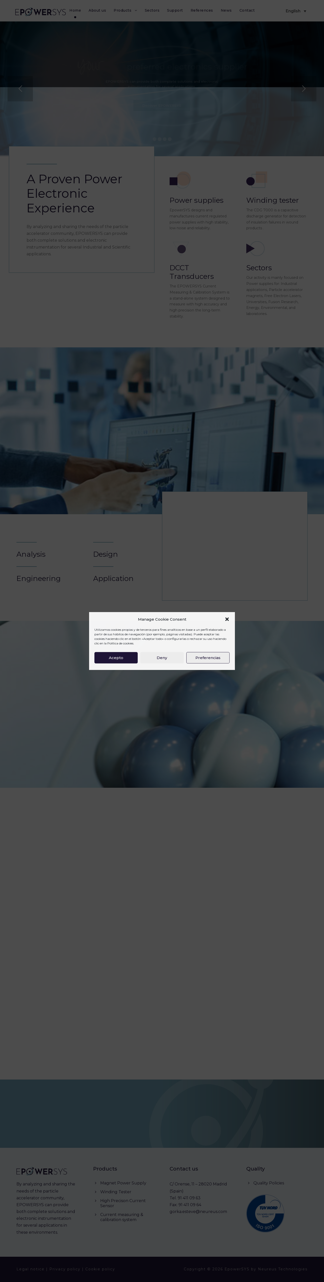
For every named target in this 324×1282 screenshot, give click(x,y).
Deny (162, 657)
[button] (227, 619)
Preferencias (207, 657)
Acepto (116, 657)
